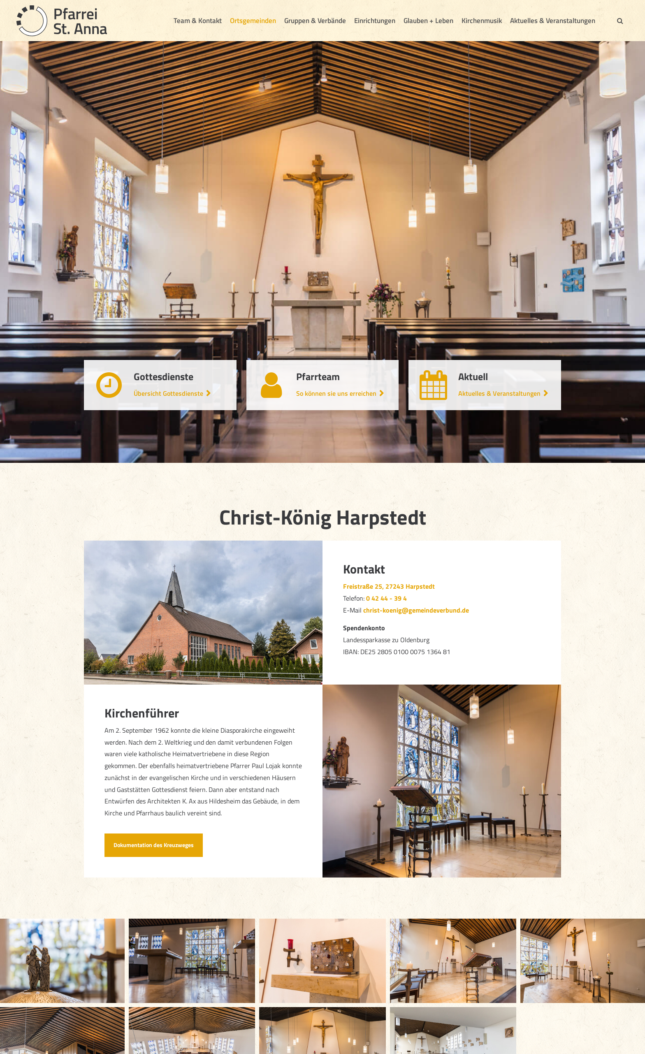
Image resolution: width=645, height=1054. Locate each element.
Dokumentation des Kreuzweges (154, 845)
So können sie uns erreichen (336, 393)
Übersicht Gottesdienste (168, 393)
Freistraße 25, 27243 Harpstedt (389, 586)
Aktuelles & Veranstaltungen (499, 393)
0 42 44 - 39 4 (387, 598)
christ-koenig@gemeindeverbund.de (416, 610)
